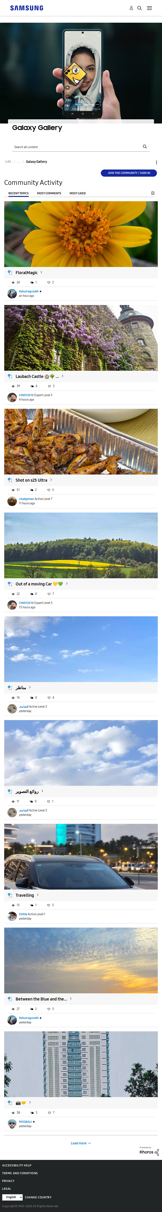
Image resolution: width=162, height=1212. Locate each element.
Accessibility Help (16, 1165)
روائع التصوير (27, 791)
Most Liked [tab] (78, 193)
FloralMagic (27, 272)
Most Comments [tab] (49, 193)
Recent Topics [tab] (18, 193)
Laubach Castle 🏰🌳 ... (37, 376)
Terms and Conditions (20, 1173)
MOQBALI (25, 1122)
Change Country (38, 1197)
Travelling (25, 895)
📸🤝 (21, 1102)
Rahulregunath (29, 291)
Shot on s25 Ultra (31, 480)
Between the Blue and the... (41, 999)
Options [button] (149, 162)
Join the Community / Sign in (129, 173)
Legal (6, 1189)
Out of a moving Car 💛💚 (39, 583)
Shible (23, 914)
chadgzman (26, 499)
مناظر (21, 687)
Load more (79, 1143)
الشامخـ (23, 707)
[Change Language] (12, 1197)
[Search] (81, 147)
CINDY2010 (26, 395)
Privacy (8, 1181)
